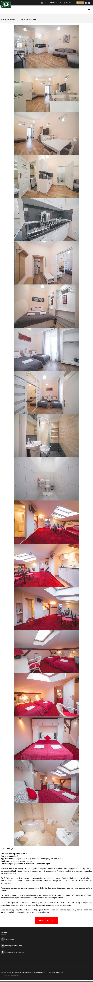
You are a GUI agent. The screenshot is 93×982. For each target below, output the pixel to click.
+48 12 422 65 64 (53, 3)
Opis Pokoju (7, 848)
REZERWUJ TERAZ (46, 920)
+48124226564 (9, 939)
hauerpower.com (15, 975)
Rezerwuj (80, 3)
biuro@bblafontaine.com (67, 3)
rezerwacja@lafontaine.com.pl (13, 945)
